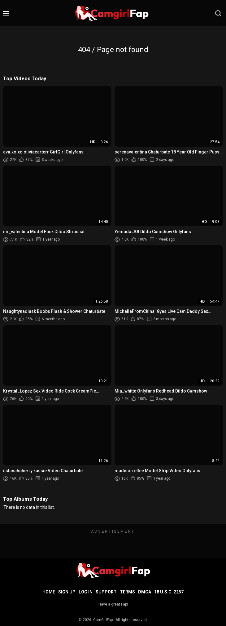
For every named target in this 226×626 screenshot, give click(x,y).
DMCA (144, 591)
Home (48, 591)
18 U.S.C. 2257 (169, 591)
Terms (127, 591)
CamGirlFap (103, 620)
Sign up (67, 591)
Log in (86, 591)
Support (106, 591)
